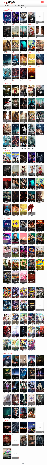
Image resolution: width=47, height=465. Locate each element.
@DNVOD (23, 463)
